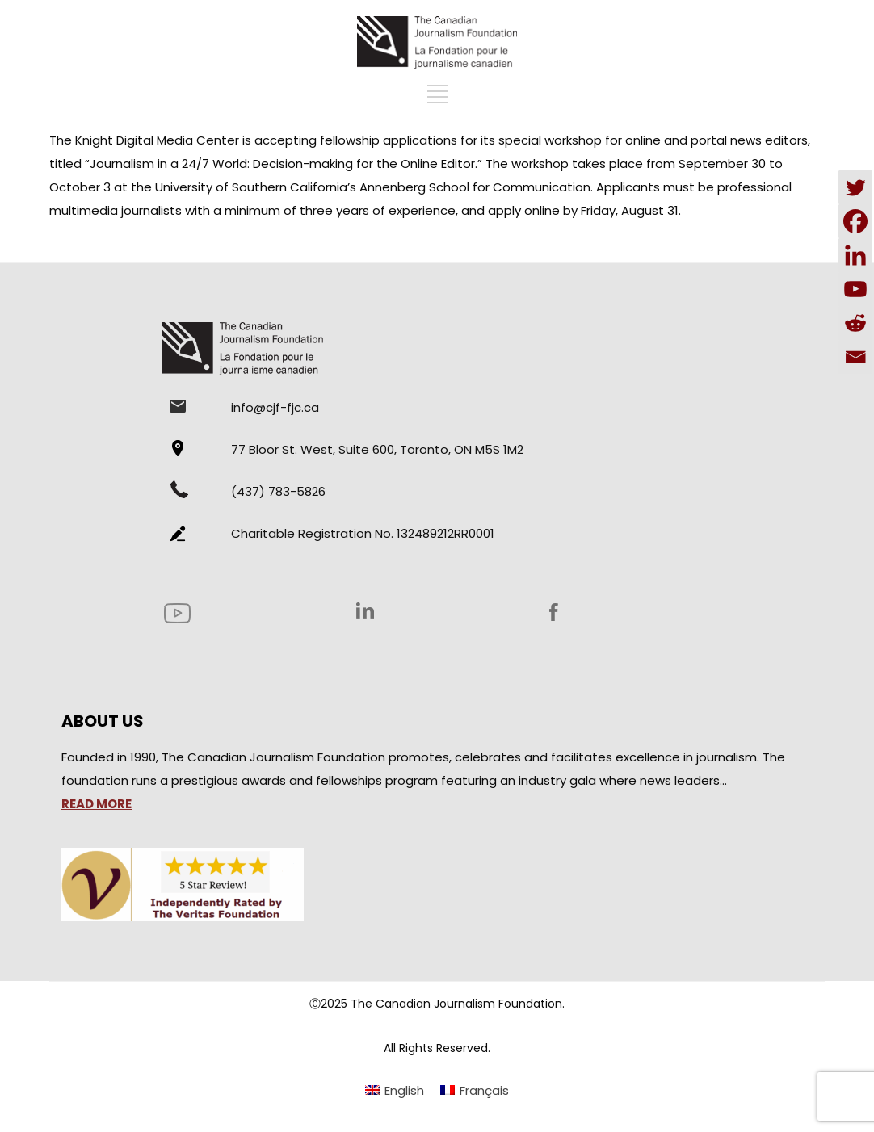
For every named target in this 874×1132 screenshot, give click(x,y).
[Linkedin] (855, 255)
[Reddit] (855, 323)
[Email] (855, 357)
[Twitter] (855, 187)
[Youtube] (855, 289)
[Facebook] (855, 221)
